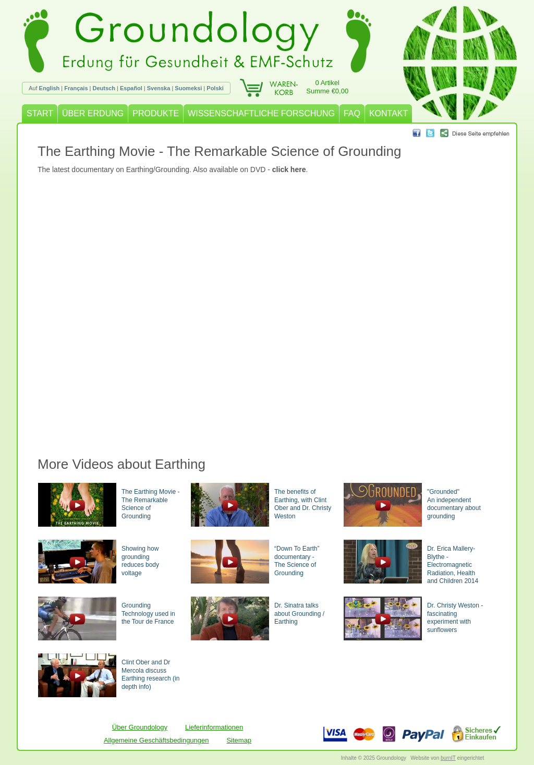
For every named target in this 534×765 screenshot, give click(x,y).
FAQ (352, 113)
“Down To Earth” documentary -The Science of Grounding (296, 561)
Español (131, 88)
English (49, 88)
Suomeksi (188, 88)
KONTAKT (388, 113)
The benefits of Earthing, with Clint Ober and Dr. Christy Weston (302, 504)
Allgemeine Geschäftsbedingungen (156, 740)
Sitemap (238, 740)
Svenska (159, 88)
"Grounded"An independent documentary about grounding (454, 504)
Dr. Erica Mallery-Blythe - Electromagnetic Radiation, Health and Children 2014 (452, 565)
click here (289, 169)
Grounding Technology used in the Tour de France (148, 613)
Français (76, 88)
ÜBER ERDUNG (93, 113)
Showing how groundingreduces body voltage (140, 561)
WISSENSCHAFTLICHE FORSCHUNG (261, 113)
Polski (215, 88)
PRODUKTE (155, 113)
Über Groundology (139, 727)
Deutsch (104, 88)
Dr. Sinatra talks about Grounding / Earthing (299, 613)
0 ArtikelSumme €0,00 (327, 87)
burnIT (448, 758)
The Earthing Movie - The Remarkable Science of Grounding (150, 504)
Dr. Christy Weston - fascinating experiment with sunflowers (455, 618)
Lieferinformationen (214, 727)
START (40, 113)
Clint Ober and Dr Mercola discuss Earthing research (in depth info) (150, 674)
